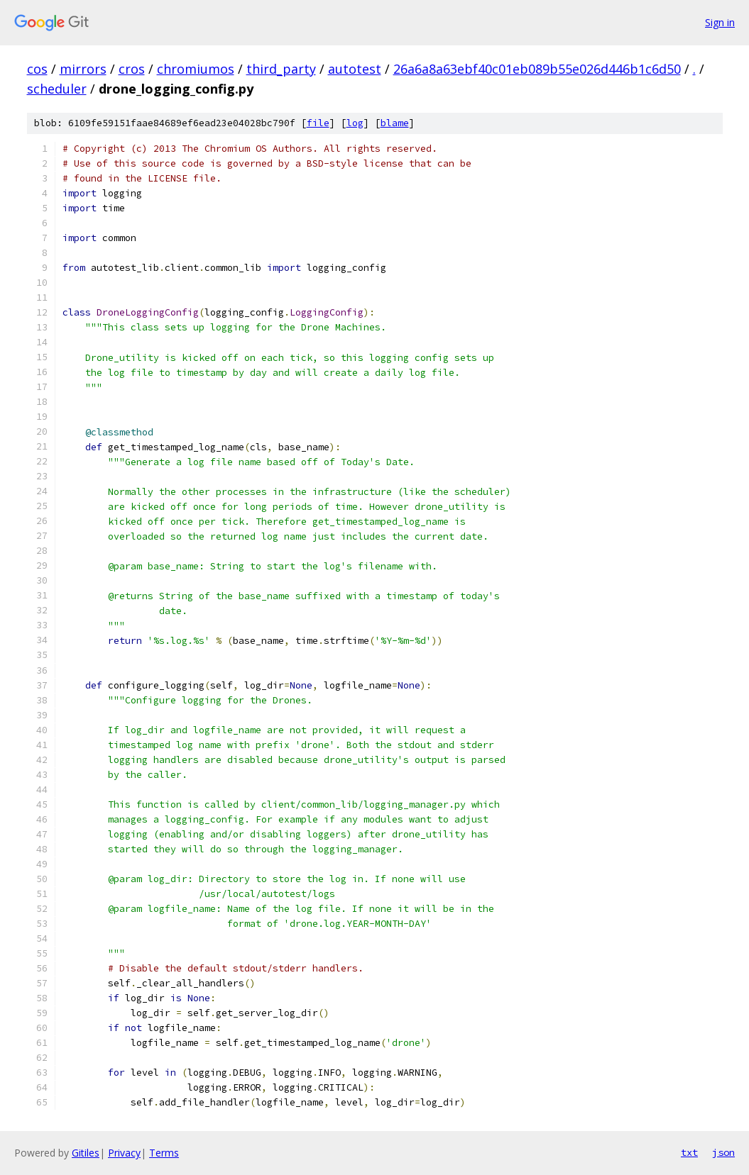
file (318, 123)
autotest (354, 68)
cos (37, 68)
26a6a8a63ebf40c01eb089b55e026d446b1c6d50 (537, 68)
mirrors (83, 68)
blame (395, 123)
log (354, 123)
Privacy (124, 1152)
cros (132, 68)
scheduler (57, 88)
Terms (164, 1152)
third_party (281, 68)
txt (689, 1152)
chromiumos (195, 68)
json (723, 1152)
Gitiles (85, 1152)
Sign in (720, 22)
